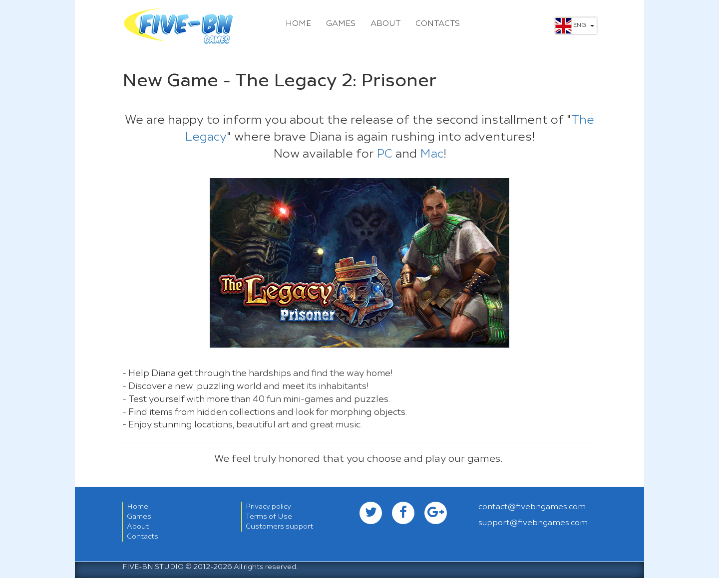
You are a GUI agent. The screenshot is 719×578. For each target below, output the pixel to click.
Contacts (437, 24)
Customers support (279, 526)
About (385, 24)
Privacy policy (268, 506)
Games (341, 24)
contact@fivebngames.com (532, 507)
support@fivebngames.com (533, 523)
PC (385, 155)
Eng (574, 25)
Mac (431, 155)
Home (298, 24)
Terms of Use (269, 516)
